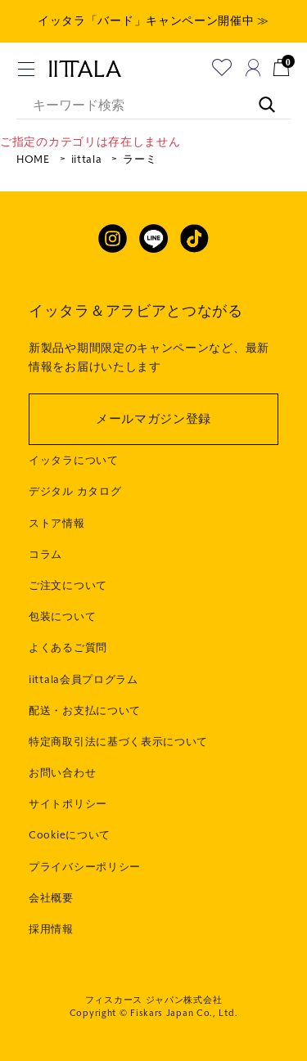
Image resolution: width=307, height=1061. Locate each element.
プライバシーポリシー (85, 867)
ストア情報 (57, 523)
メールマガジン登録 (153, 418)
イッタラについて (74, 460)
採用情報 (51, 929)
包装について (62, 616)
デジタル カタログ (75, 491)
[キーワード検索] (258, 96)
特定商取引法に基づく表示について (118, 742)
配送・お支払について (85, 710)
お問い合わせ (62, 773)
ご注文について (68, 585)
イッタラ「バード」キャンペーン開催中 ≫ (153, 21)
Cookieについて (70, 835)
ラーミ (139, 159)
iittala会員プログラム (83, 679)
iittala (86, 159)
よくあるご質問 (68, 647)
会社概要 (51, 898)
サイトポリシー (68, 804)
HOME (33, 159)
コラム (45, 554)
